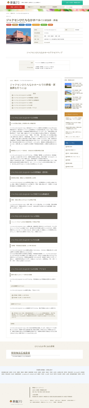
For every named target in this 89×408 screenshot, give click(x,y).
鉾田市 (10, 372)
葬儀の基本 (43, 7)
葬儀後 (68, 160)
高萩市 (3, 374)
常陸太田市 (7, 374)
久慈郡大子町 (60, 372)
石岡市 (63, 374)
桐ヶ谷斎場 (39, 396)
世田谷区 (74, 84)
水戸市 (83, 374)
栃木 (49, 391)
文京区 (73, 86)
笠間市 (79, 374)
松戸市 (76, 98)
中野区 (81, 84)
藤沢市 (79, 105)
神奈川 (41, 391)
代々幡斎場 (44, 396)
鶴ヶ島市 (81, 93)
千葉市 (76, 100)
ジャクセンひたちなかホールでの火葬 (22, 105)
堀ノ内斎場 (50, 396)
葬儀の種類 (69, 163)
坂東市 (39, 372)
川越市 (73, 94)
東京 (33, 391)
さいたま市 (77, 91)
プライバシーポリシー (44, 400)
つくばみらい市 (25, 374)
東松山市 (74, 93)
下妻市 (51, 372)
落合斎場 (55, 396)
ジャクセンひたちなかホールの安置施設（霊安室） (26, 97)
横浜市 (73, 105)
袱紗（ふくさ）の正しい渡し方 (73, 136)
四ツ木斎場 (64, 396)
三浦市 (80, 106)
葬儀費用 (55, 7)
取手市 (55, 374)
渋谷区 (76, 86)
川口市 (73, 91)
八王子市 (78, 84)
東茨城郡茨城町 (73, 374)
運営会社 (52, 400)
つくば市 (47, 374)
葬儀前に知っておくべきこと (73, 156)
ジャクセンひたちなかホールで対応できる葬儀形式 (26, 100)
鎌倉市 (77, 106)
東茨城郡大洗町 (5, 372)
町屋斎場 (34, 396)
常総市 (47, 372)
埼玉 (36, 391)
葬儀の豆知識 (70, 166)
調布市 (79, 86)
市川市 (73, 98)
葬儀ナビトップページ (38, 387)
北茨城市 (82, 372)
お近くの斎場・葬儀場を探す (72, 3)
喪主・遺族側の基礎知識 (72, 153)
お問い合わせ (57, 400)
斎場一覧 (13, 13)
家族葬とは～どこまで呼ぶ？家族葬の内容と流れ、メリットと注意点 (74, 118)
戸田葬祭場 (69, 396)
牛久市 (51, 374)
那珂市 (65, 372)
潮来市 (22, 372)
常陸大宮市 (70, 372)
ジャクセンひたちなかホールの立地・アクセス (25, 107)
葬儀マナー (30, 7)
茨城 (46, 391)
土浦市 (67, 374)
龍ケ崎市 (59, 374)
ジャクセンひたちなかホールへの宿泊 (22, 102)
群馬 (44, 391)
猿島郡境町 (30, 372)
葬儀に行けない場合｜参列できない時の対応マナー (74, 132)
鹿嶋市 (26, 372)
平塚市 (77, 108)
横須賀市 (74, 106)
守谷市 (42, 374)
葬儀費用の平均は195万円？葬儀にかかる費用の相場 (73, 123)
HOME (7, 13)
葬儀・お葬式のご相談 (15, 7)
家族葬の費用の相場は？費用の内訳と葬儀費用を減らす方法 (74, 128)
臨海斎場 (59, 396)
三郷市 (77, 93)
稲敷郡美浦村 (18, 374)
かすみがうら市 (33, 374)
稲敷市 (38, 374)
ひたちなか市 (47, 42)
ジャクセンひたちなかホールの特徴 (22, 95)
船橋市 (79, 98)
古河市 (54, 372)
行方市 (14, 372)
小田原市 (74, 108)
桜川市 (35, 372)
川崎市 (76, 105)
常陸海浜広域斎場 (20, 352)
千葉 (38, 391)
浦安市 (73, 100)
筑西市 (43, 372)
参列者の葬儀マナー (71, 150)
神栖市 (18, 372)
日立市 (12, 374)
